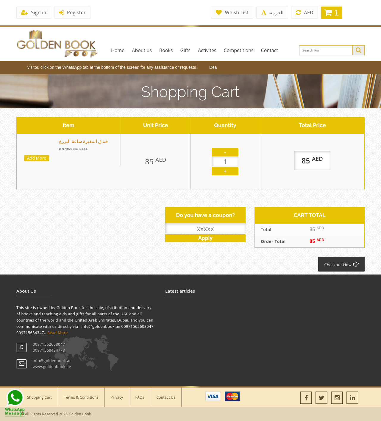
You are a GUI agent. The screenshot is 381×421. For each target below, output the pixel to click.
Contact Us (165, 397)
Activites (207, 50)
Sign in (33, 12)
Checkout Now (341, 264)
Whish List (232, 12)
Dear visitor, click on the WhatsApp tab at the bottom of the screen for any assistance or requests (108, 67)
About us (142, 50)
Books (166, 50)
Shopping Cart (39, 397)
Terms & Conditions (81, 397)
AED (304, 12)
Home (117, 50)
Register (72, 12)
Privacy (117, 397)
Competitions (239, 50)
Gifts (185, 50)
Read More (57, 332)
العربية (272, 12)
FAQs (139, 397)
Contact (269, 50)
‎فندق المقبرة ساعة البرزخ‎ (83, 141)
